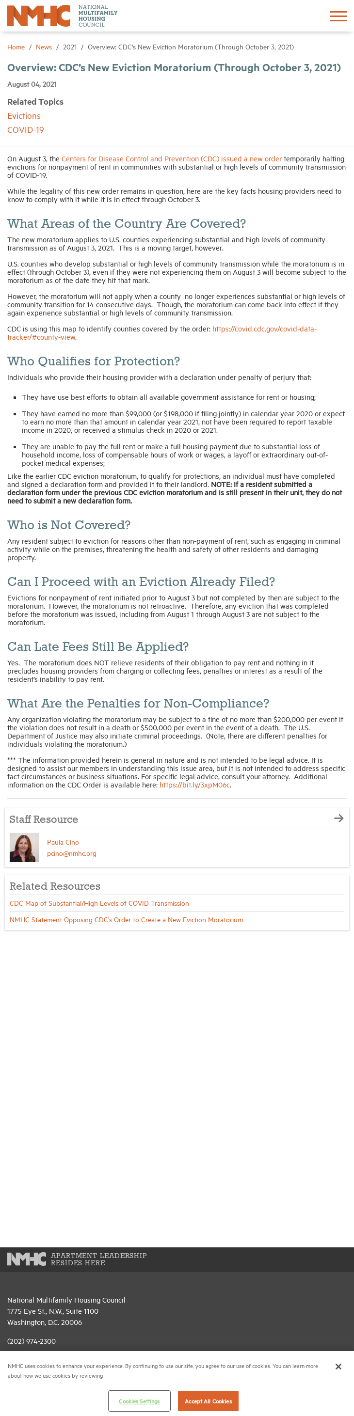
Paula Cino (63, 841)
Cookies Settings (139, 1401)
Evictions (24, 115)
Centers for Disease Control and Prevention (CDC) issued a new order (172, 158)
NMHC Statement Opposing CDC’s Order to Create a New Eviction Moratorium (126, 919)
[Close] (338, 1366)
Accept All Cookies (208, 1401)
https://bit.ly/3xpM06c (195, 784)
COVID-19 (25, 129)
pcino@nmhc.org (72, 852)
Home (17, 46)
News (45, 46)
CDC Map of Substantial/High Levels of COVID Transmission (99, 902)
